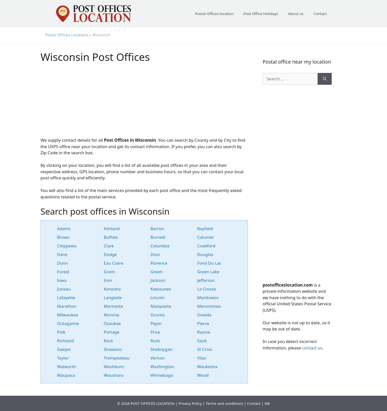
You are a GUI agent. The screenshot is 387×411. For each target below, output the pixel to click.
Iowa (62, 280)
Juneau (64, 289)
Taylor (63, 358)
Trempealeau (116, 358)
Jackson (158, 280)
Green (157, 271)
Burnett (158, 237)
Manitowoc (208, 297)
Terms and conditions (224, 403)
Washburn (114, 366)
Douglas (205, 254)
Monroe (111, 315)
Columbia (160, 246)
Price (155, 332)
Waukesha (207, 366)
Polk (61, 332)
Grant (109, 271)
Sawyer (64, 349)
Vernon (158, 358)
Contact (320, 13)
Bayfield (205, 228)
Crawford (206, 246)
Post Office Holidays (260, 13)
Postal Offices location (214, 13)
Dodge (110, 254)
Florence (159, 263)
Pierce (203, 323)
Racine (203, 332)
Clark (109, 246)
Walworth (66, 366)
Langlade (113, 297)
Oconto (158, 315)
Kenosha (112, 289)
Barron (157, 228)
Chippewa (67, 246)
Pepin (156, 323)
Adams (64, 228)
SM (267, 403)
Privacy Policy (190, 403)
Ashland (111, 228)
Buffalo (111, 237)
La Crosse (206, 289)
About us (296, 13)
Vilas (201, 358)
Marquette (161, 306)
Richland (65, 340)
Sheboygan (162, 349)
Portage (111, 332)
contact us (312, 348)
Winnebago (162, 375)
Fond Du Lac (209, 263)
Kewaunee (161, 289)
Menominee (209, 306)
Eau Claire (113, 263)
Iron (108, 280)
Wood (203, 375)
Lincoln (158, 297)
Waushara (113, 375)
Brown (63, 237)
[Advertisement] (144, 102)
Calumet (205, 237)
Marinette (113, 306)
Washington (162, 366)
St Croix (204, 349)
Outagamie (68, 323)
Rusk (155, 340)
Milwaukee (67, 315)
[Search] (325, 79)
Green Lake (208, 271)
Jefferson (206, 280)
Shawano (113, 349)
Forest (63, 271)
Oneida (204, 315)
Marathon (67, 306)
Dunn (62, 263)
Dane (62, 254)
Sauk (202, 340)
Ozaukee (112, 323)
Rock (108, 340)
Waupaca (66, 375)
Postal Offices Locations (66, 35)
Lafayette (66, 297)
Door (155, 254)
